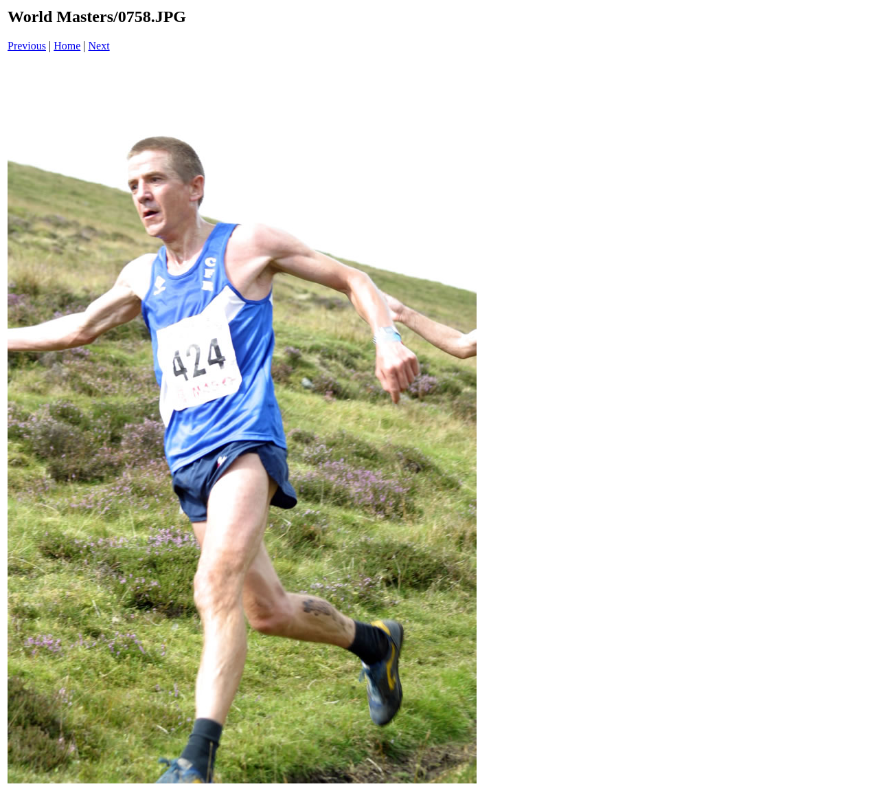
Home (67, 46)
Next (99, 46)
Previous (27, 46)
